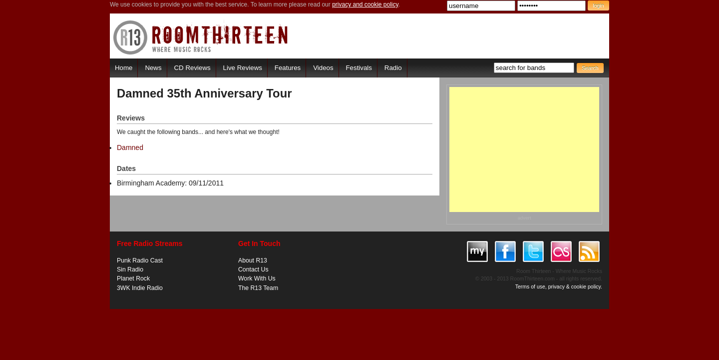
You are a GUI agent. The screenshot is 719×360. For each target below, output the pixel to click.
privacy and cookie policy (365, 4)
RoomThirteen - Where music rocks (201, 37)
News (153, 68)
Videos (323, 68)
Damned (130, 148)
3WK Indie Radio (140, 288)
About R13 (252, 260)
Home (123, 68)
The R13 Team (258, 288)
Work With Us (257, 278)
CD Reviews (192, 68)
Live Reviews (242, 68)
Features (288, 68)
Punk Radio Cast (140, 260)
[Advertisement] (524, 149)
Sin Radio (130, 269)
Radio (393, 68)
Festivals (358, 68)
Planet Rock (133, 278)
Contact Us (253, 269)
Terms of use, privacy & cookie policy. (558, 287)
